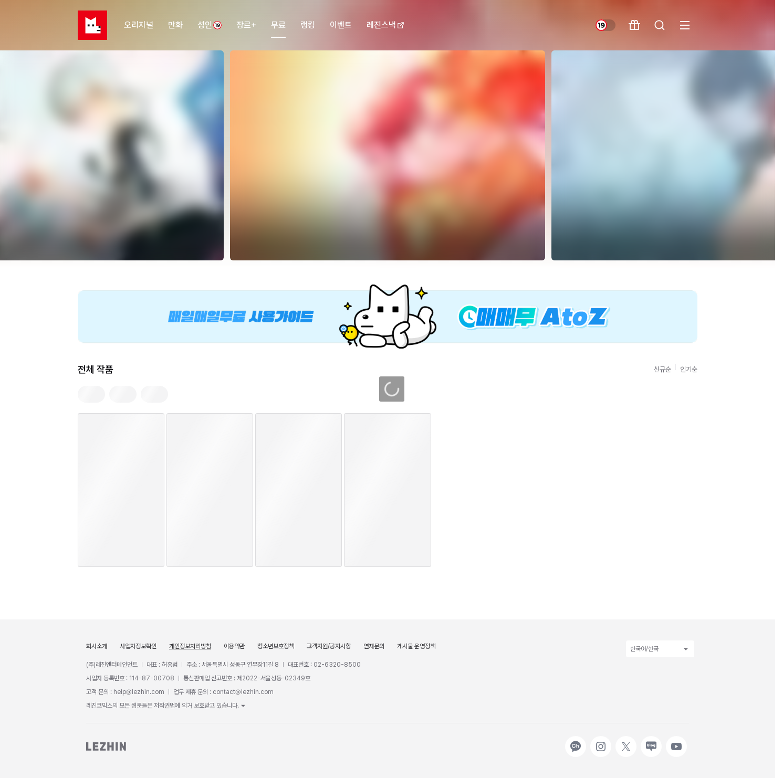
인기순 (688, 369)
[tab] (91, 394)
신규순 (662, 369)
